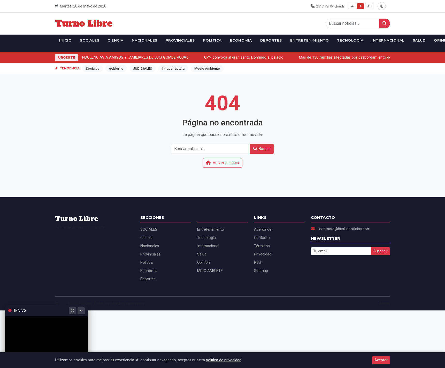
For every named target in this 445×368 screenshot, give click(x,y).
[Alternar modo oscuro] (382, 6)
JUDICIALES (142, 68)
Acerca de (262, 229)
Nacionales (144, 40)
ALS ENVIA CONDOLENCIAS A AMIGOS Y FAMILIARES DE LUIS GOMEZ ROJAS (124, 57)
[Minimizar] (81, 310)
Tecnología (350, 40)
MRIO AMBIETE (210, 271)
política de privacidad (223, 360)
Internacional (388, 40)
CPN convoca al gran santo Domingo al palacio (245, 57)
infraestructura (173, 68)
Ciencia (116, 40)
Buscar (262, 148)
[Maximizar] (72, 310)
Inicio (65, 40)
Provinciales (180, 40)
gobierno (116, 68)
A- (352, 6)
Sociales (92, 68)
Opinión (203, 262)
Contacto (262, 238)
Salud (419, 40)
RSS (257, 262)
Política (212, 40)
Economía (241, 40)
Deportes (271, 40)
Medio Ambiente (207, 68)
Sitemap (261, 271)
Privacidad (262, 254)
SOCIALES (89, 40)
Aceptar (381, 360)
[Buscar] (384, 23)
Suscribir (380, 251)
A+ (369, 6)
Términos (262, 246)
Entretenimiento (309, 40)
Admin (384, 303)
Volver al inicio (222, 162)
